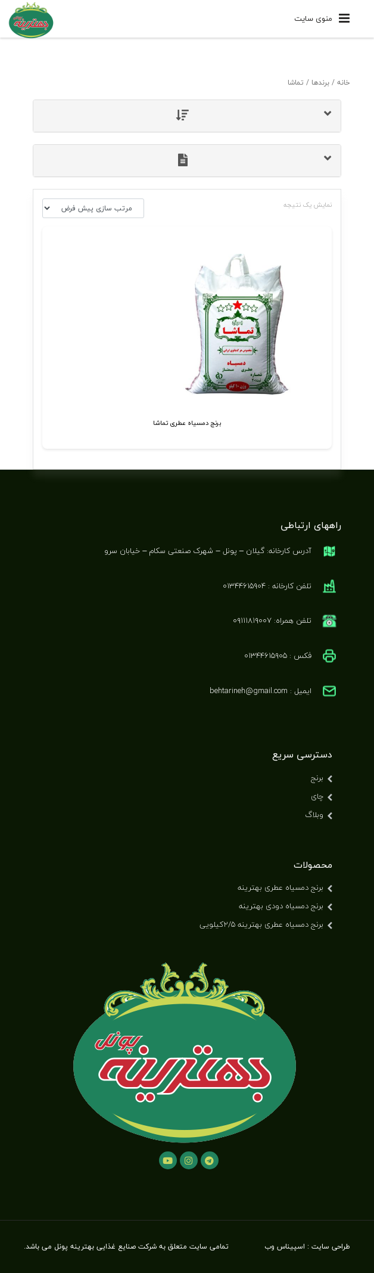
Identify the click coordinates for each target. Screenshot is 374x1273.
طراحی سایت (330, 1246)
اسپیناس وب (284, 1246)
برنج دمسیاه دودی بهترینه (281, 905)
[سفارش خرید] (93, 208)
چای (317, 796)
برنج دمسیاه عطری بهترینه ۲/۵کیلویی (261, 924)
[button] (187, 116)
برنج (317, 777)
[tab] (187, 116)
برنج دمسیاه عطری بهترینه (280, 887)
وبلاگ (314, 814)
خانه (343, 82)
